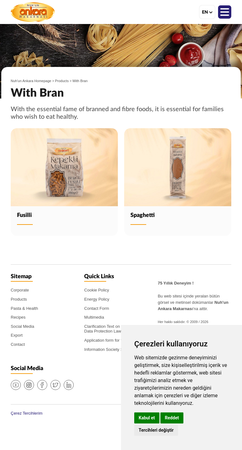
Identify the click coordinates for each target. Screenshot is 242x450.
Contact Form (96, 308)
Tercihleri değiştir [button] (156, 430)
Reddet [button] (172, 417)
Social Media (22, 326)
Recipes (18, 317)
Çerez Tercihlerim (27, 413)
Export (17, 335)
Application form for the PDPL (111, 340)
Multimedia (94, 317)
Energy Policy (96, 299)
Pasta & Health (24, 308)
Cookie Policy (96, 290)
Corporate (20, 290)
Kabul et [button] (147, 417)
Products (62, 81)
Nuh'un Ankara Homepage (31, 81)
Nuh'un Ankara (33, 12)
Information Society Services (110, 349)
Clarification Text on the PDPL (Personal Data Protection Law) (120, 329)
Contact (18, 344)
